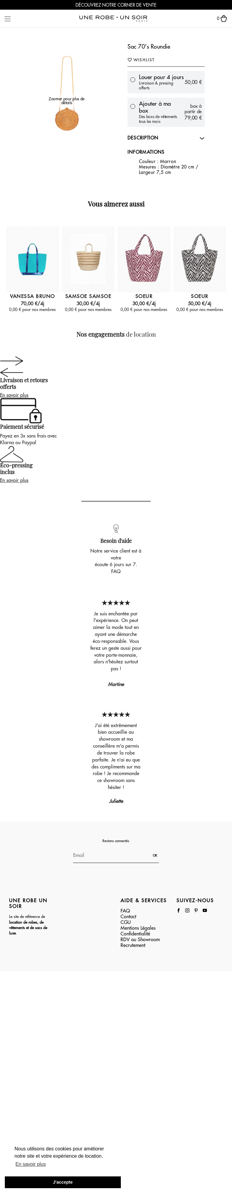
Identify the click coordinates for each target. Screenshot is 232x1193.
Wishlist (141, 59)
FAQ (116, 571)
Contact (128, 916)
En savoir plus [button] (30, 1164)
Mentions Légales (138, 928)
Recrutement (133, 945)
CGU (126, 922)
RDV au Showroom (140, 939)
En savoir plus (14, 395)
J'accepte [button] (62, 1182)
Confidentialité (135, 934)
